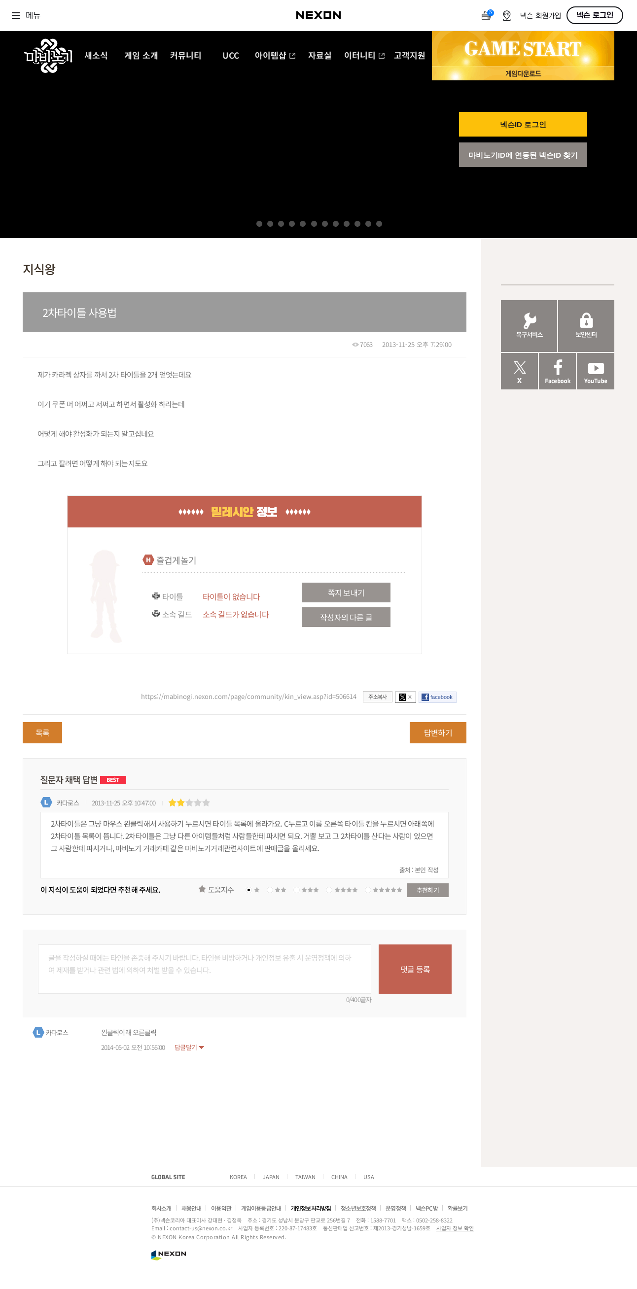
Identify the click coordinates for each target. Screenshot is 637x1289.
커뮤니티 (186, 56)
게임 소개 (141, 56)
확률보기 (458, 1208)
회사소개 (161, 1208)
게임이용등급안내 (261, 1208)
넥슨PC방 (427, 1208)
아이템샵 (275, 56)
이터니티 (364, 56)
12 (379, 224)
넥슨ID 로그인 (523, 124)
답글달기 (186, 1047)
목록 (42, 732)
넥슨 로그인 (594, 15)
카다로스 (68, 802)
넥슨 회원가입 (540, 16)
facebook (441, 697)
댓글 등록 (415, 969)
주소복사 (377, 696)
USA (368, 1177)
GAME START (523, 49)
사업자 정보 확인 (455, 1228)
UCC (230, 56)
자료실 (320, 56)
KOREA (238, 1177)
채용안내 (191, 1208)
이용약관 (221, 1208)
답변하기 (438, 732)
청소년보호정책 (358, 1208)
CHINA (339, 1177)
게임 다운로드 (523, 73)
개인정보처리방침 (311, 1208)
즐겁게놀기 (176, 560)
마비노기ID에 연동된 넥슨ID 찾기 (523, 155)
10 (357, 224)
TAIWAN (305, 1177)
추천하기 (428, 890)
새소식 (96, 56)
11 (368, 224)
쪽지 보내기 (346, 592)
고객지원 (409, 56)
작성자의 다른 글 (346, 617)
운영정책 (396, 1208)
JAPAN (271, 1177)
